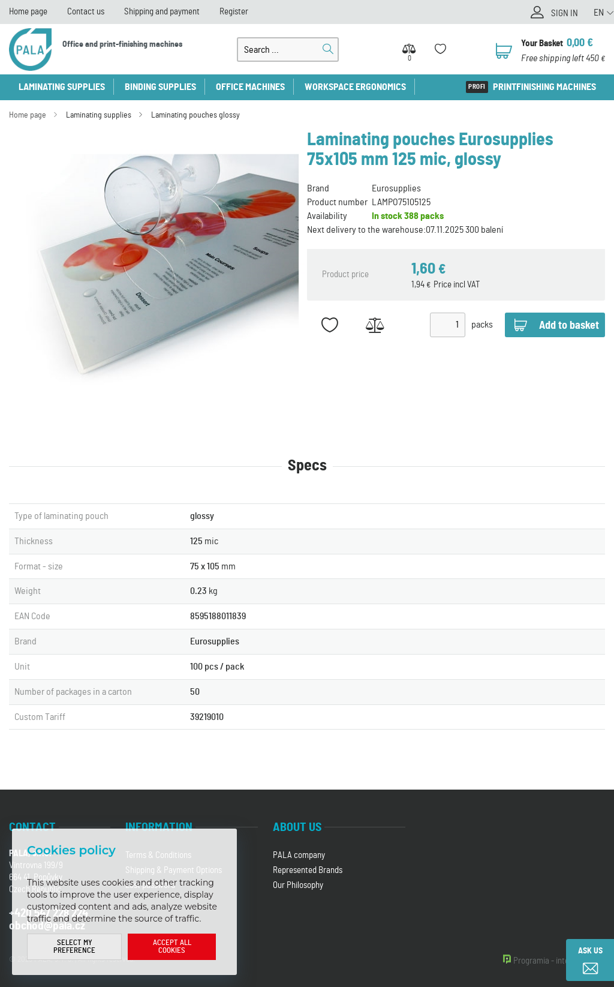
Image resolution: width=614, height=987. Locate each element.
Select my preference (74, 947)
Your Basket (542, 43)
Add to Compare (374, 324)
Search (328, 49)
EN (599, 12)
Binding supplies (160, 87)
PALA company (299, 855)
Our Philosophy (298, 885)
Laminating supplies (62, 87)
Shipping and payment (162, 11)
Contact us (85, 11)
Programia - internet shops (559, 960)
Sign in (564, 13)
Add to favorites (329, 324)
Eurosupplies (396, 188)
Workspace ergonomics (355, 87)
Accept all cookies (172, 947)
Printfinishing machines (544, 87)
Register (233, 11)
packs (482, 324)
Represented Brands (307, 870)
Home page (28, 11)
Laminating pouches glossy (195, 115)
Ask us (590, 951)
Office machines (250, 87)
